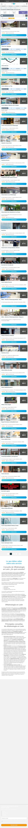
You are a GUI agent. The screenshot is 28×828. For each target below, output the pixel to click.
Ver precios (9, 18)
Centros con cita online (8, 15)
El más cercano (23, 12)
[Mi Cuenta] (1, 3)
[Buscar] (24, 3)
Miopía (3, 811)
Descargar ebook (14, 825)
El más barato (14, 12)
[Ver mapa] (24, 15)
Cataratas (4, 815)
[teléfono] (5, 3)
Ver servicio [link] (14, 35)
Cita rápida (4, 12)
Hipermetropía (5, 812)
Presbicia (4, 814)
